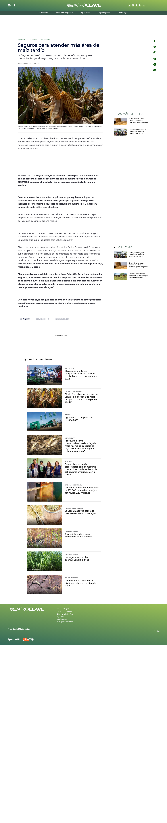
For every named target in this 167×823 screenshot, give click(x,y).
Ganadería (44, 12)
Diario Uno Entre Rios (65, 614)
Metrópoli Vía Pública (65, 622)
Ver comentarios (60, 335)
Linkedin (140, 5)
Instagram (133, 5)
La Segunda (45, 39)
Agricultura (85, 12)
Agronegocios (104, 12)
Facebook (136, 5)
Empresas (33, 39)
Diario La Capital (63, 609)
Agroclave (21, 39)
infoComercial (62, 619)
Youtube (143, 5)
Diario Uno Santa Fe (64, 611)
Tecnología (123, 12)
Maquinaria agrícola (64, 12)
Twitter (129, 5)
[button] (9, 5)
